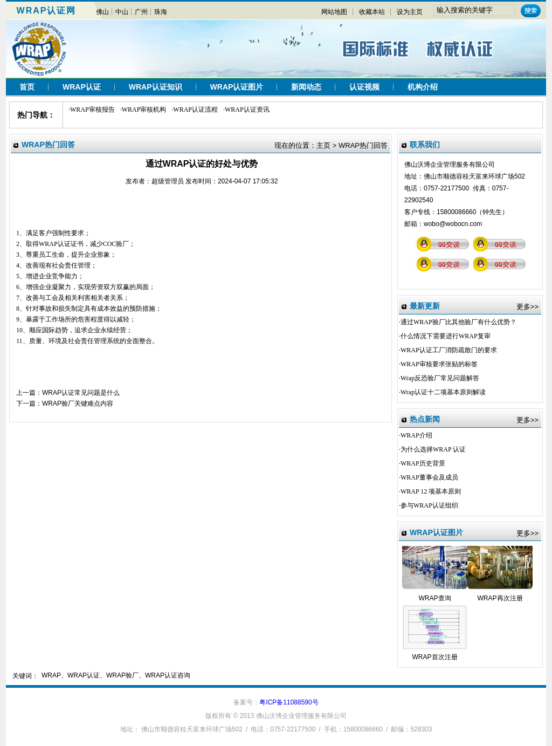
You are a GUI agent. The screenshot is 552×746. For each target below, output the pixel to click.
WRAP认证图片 (237, 87)
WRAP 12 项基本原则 (431, 491)
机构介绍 (423, 87)
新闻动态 (306, 87)
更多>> (527, 307)
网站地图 (334, 12)
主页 (323, 145)
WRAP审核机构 (144, 109)
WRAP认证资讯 (247, 109)
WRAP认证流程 (195, 109)
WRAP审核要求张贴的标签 (439, 364)
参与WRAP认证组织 (429, 505)
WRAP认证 (82, 87)
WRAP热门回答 (363, 145)
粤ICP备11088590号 (288, 702)
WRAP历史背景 (423, 463)
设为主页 (410, 12)
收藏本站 (372, 12)
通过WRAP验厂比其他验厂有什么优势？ (458, 322)
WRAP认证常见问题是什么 (81, 392)
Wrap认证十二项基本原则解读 (443, 392)
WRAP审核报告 (92, 109)
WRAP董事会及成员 (429, 477)
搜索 (531, 10)
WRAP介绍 (416, 435)
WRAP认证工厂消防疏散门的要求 (449, 350)
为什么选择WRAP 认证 (433, 449)
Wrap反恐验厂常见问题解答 (440, 378)
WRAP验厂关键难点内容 (77, 403)
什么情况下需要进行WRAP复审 (446, 336)
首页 (26, 87)
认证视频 (364, 87)
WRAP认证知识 (155, 87)
